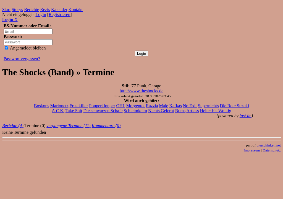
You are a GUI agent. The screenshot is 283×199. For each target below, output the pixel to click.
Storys (17, 9)
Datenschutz (272, 150)
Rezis (45, 9)
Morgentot (135, 105)
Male (163, 105)
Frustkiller (79, 105)
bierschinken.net (268, 145)
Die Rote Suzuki (234, 105)
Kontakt (76, 9)
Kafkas (175, 105)
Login (40, 14)
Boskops (41, 105)
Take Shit (73, 110)
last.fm (245, 115)
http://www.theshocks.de (141, 90)
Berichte (31, 9)
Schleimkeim (135, 110)
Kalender (59, 9)
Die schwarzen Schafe (102, 110)
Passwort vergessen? (22, 58)
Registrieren (59, 14)
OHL (120, 105)
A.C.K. (58, 110)
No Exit (190, 105)
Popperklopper (102, 105)
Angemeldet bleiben (25, 48)
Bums (180, 110)
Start (6, 9)
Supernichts (208, 105)
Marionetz (59, 105)
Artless (192, 110)
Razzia (152, 105)
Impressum (252, 150)
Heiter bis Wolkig (215, 110)
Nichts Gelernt (161, 110)
